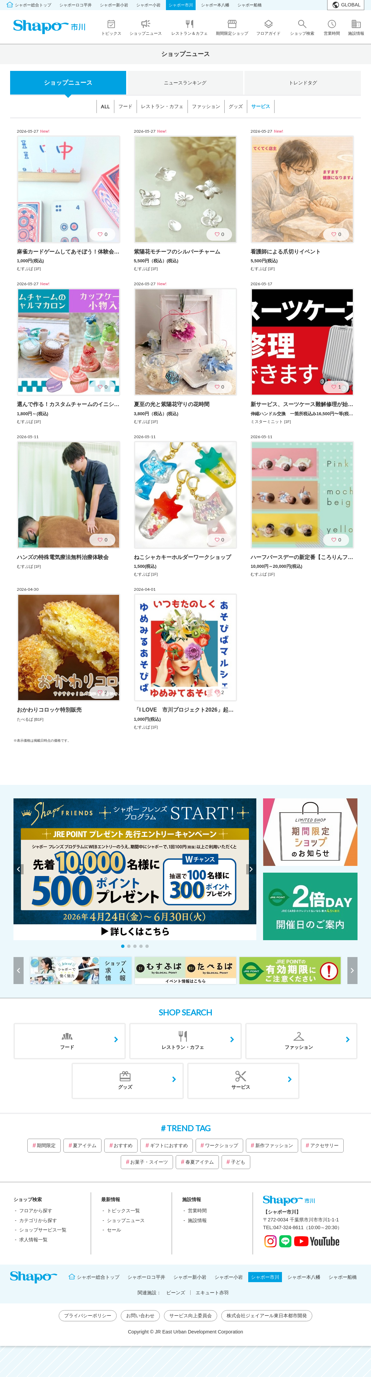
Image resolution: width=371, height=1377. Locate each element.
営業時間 (197, 1210)
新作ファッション (274, 1145)
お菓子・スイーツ (149, 1162)
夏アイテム (84, 1145)
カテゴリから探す (38, 1220)
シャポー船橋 (249, 5)
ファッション (206, 106)
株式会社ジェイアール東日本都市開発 (267, 1315)
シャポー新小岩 (114, 5)
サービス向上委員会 (190, 1315)
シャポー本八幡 (215, 5)
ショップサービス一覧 (42, 1230)
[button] (122, 946)
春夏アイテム (200, 1162)
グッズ (236, 106)
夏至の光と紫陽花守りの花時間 (171, 404)
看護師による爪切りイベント (286, 252)
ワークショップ (221, 1145)
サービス (260, 106)
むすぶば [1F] (29, 269)
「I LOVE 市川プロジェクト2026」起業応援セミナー (200, 710)
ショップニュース (68, 82)
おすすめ (123, 1145)
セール (114, 1230)
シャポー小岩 (148, 5)
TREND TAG (188, 1128)
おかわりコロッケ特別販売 (49, 710)
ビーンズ (175, 1292)
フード (125, 106)
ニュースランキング (185, 82)
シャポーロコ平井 (75, 5)
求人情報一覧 (33, 1239)
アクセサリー (324, 1145)
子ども (238, 1162)
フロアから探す (35, 1210)
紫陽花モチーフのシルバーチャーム (177, 252)
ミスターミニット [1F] (271, 422)
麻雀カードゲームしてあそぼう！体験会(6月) (71, 252)
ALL (105, 106)
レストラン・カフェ (162, 106)
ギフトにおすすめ (169, 1145)
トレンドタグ (303, 82)
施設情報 (197, 1220)
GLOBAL (351, 4)
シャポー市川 (181, 5)
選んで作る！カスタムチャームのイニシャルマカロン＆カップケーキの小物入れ (114, 404)
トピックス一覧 (123, 1210)
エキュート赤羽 (212, 1292)
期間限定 (46, 1145)
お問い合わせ (140, 1315)
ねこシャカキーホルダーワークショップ (182, 557)
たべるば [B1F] (30, 719)
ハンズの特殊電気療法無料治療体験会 (63, 557)
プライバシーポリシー (87, 1315)
